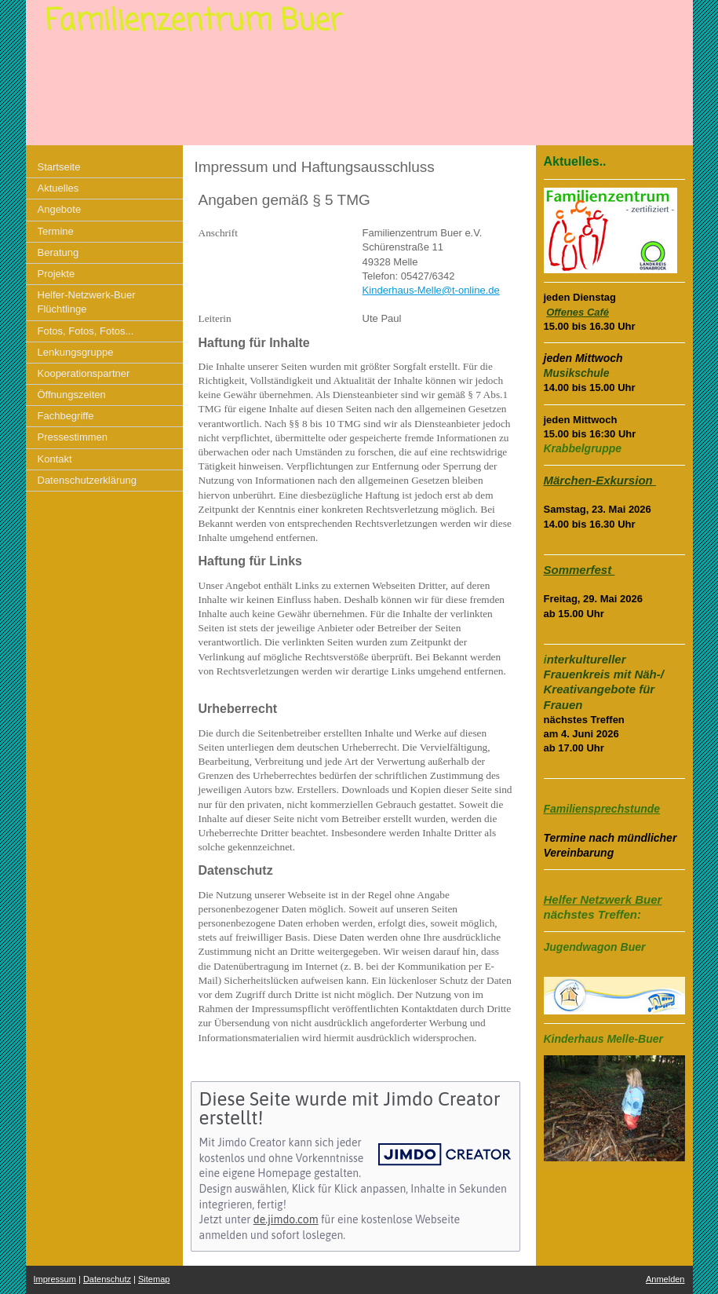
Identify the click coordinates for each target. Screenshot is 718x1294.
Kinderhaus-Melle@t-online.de (431, 290)
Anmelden (665, 1279)
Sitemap (153, 1279)
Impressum (55, 1279)
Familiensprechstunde (602, 808)
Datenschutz (107, 1279)
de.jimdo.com (286, 1219)
